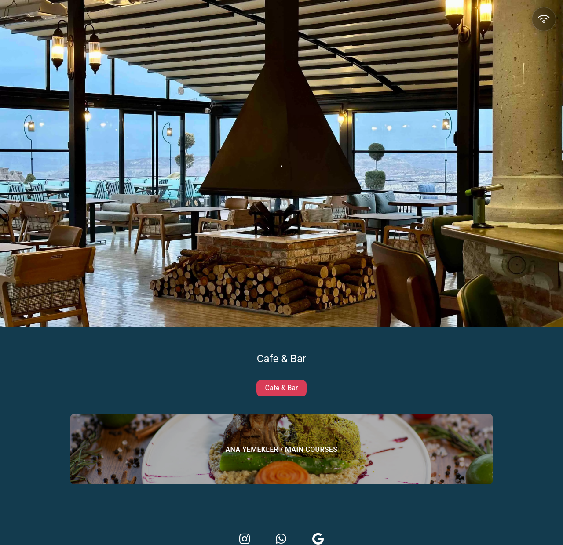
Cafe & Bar (281, 388)
